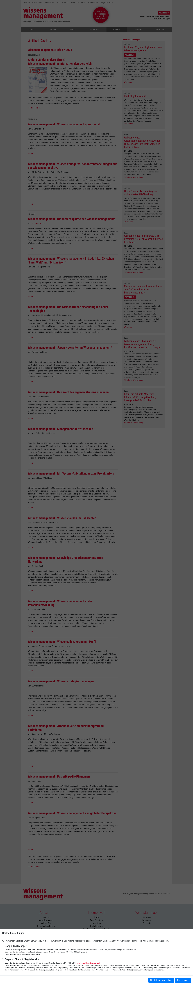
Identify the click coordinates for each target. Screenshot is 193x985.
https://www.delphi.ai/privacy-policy (88, 963)
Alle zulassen (183, 980)
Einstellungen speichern (161, 980)
